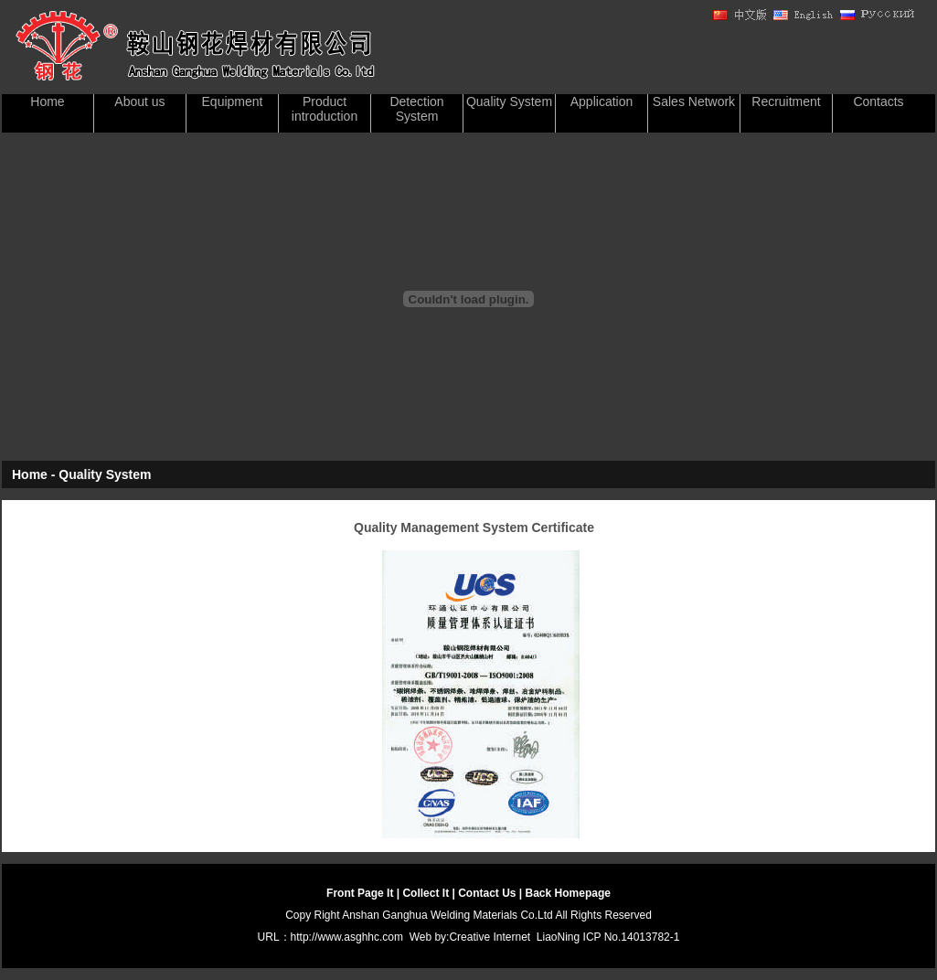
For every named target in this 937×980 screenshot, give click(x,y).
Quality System (509, 101)
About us (139, 101)
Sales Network (694, 101)
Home (47, 101)
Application (602, 101)
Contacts (878, 101)
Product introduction (324, 108)
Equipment (232, 101)
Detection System (416, 108)
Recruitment (785, 101)
